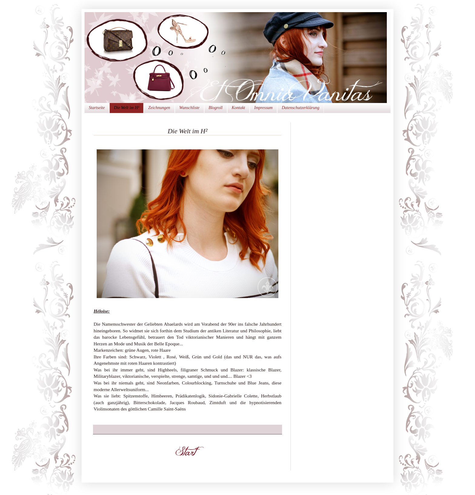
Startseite (97, 107)
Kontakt (238, 107)
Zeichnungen (159, 107)
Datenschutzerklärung (300, 107)
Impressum (263, 107)
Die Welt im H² (126, 107)
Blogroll (216, 107)
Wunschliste (189, 107)
